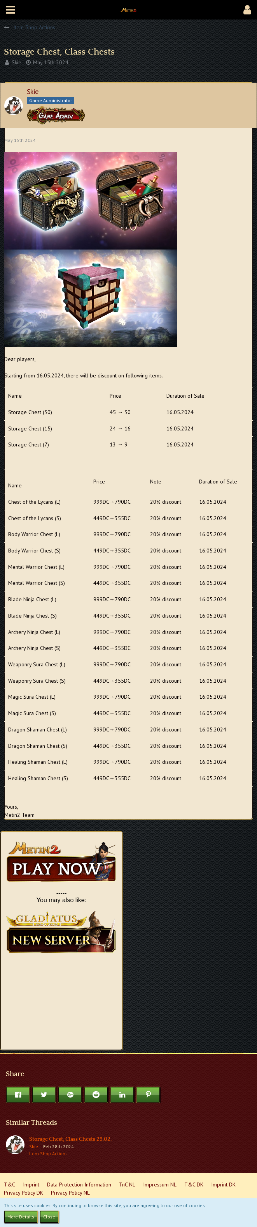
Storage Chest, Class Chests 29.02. (70, 1139)
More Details (20, 1217)
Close (49, 1217)
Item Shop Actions (48, 1153)
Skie (16, 62)
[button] (10, 10)
